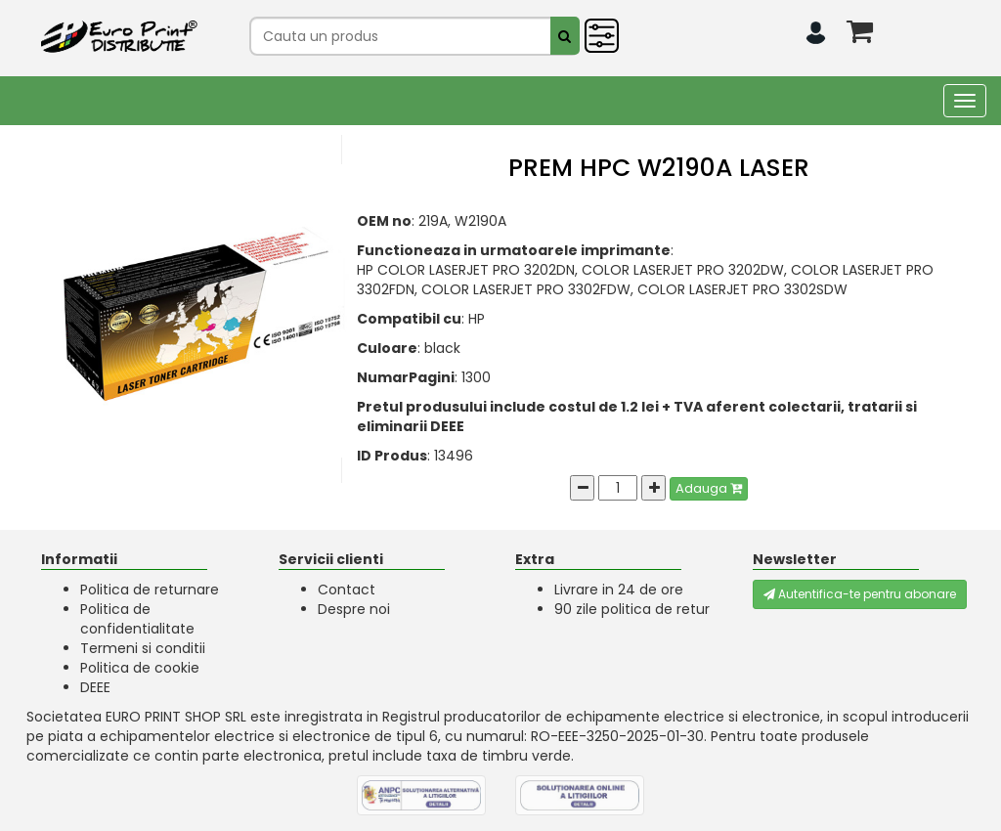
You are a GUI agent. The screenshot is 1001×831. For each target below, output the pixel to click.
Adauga (708, 488)
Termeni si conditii (142, 648)
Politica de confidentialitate (137, 618)
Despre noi (354, 609)
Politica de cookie (139, 668)
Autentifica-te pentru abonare (859, 594)
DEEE (95, 687)
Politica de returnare (149, 589)
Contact (346, 589)
